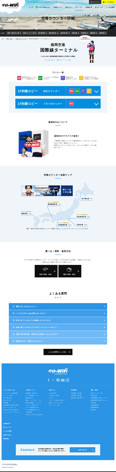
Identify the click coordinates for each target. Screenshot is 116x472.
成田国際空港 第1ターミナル (99, 398)
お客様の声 (6, 423)
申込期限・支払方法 (31, 393)
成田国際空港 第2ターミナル (99, 400)
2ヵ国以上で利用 (54, 395)
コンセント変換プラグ (32, 405)
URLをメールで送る (65, 60)
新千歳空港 (42, 33)
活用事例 (74, 390)
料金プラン (52, 390)
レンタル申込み (109, 2)
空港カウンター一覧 (29, 33)
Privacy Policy (11, 410)
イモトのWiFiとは (9, 390)
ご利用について (30, 390)
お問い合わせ (7, 435)
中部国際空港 (95, 405)
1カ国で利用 (52, 393)
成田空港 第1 (53, 33)
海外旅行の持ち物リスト (78, 398)
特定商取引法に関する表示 (11, 405)
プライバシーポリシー (9, 407)
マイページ (96, 2)
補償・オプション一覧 (55, 402)
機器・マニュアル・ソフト (33, 400)
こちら (61, 228)
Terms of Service (35, 415)
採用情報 (6, 438)
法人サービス (7, 427)
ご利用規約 (29, 412)
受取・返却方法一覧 (13, 33)
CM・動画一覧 (7, 398)
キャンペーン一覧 (54, 405)
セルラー (51, 398)
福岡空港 (101, 33)
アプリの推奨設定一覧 (32, 407)
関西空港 (92, 33)
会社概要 (5, 402)
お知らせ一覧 (7, 400)
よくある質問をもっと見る (57, 352)
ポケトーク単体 (57, 400)
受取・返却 (9, 38)
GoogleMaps (51, 60)
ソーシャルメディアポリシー (11, 412)
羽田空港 (74, 33)
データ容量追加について (33, 410)
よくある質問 (7, 431)
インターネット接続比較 (10, 393)
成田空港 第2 (64, 33)
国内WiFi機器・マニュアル (34, 402)
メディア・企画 (7, 395)
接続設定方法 (29, 398)
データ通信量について (32, 395)
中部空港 (83, 33)
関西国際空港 (95, 407)
